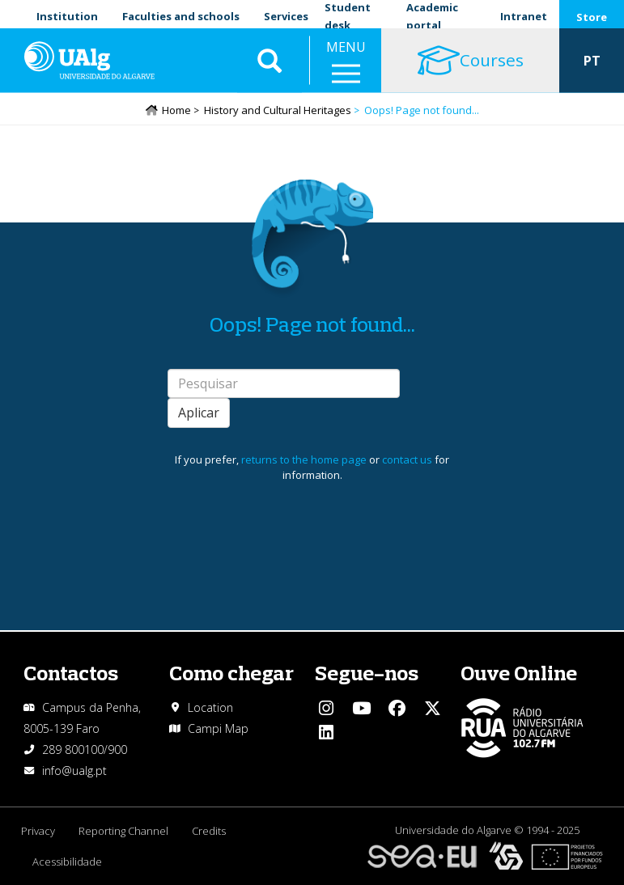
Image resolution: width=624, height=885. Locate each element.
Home (176, 111)
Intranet (523, 16)
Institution (67, 16)
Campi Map (218, 728)
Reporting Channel (124, 831)
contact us (407, 460)
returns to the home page (304, 460)
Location (210, 707)
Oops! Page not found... (312, 324)
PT (592, 65)
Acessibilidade (68, 861)
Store (591, 17)
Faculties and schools (181, 16)
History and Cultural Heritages (277, 111)
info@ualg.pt (74, 770)
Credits (210, 831)
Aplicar (198, 413)
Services (286, 16)
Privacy (38, 831)
